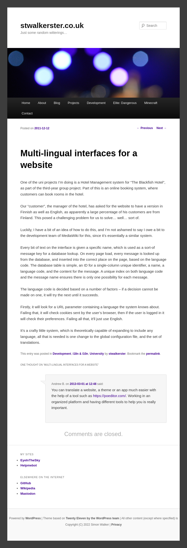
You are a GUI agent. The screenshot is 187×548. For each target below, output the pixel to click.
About (42, 103)
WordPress (33, 518)
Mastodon (27, 493)
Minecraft (150, 103)
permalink (153, 353)
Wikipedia (27, 488)
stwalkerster (117, 353)
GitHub (25, 483)
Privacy (116, 524)
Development (96, 103)
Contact (27, 113)
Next (162, 128)
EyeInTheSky (30, 460)
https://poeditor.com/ (109, 396)
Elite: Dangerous (125, 103)
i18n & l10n (80, 353)
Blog (57, 103)
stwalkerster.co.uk (52, 25)
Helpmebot (28, 465)
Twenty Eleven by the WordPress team (92, 518)
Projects (73, 103)
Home (26, 103)
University (97, 353)
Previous (145, 128)
